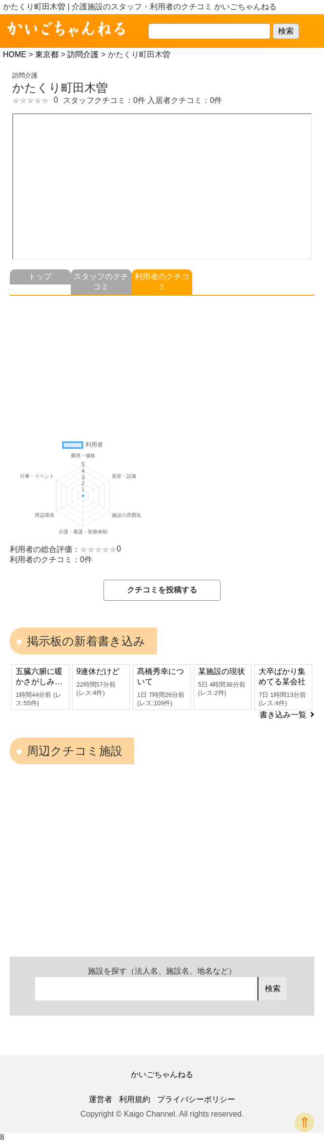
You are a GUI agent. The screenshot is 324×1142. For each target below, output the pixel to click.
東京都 (47, 54)
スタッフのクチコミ (101, 281)
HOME (14, 54)
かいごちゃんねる (162, 1074)
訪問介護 (83, 54)
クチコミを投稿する (162, 590)
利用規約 (134, 1099)
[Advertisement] (162, 364)
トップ (40, 276)
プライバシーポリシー (196, 1099)
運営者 (100, 1099)
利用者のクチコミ (162, 281)
